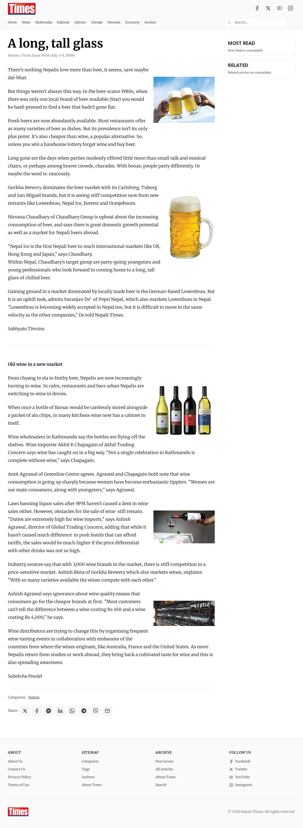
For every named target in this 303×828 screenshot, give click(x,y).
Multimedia (43, 22)
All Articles (164, 769)
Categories (90, 761)
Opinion (80, 22)
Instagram (240, 785)
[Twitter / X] (268, 8)
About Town (92, 785)
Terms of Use (18, 785)
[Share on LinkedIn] (60, 711)
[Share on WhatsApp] (72, 711)
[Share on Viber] (96, 711)
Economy (132, 22)
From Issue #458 (48, 55)
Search (160, 785)
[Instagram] (290, 8)
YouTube (239, 777)
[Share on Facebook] (37, 711)
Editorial (63, 22)
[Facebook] (257, 8)
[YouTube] (279, 8)
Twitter (238, 769)
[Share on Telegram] (84, 711)
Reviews (113, 22)
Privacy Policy (19, 777)
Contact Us (16, 769)
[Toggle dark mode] (293, 23)
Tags (86, 769)
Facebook (240, 761)
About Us (15, 761)
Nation (33, 697)
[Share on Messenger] (48, 711)
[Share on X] (25, 711)
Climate (96, 22)
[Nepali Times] (18, 811)
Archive (150, 22)
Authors (88, 777)
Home (12, 22)
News (26, 22)
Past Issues (164, 761)
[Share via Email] (107, 711)
